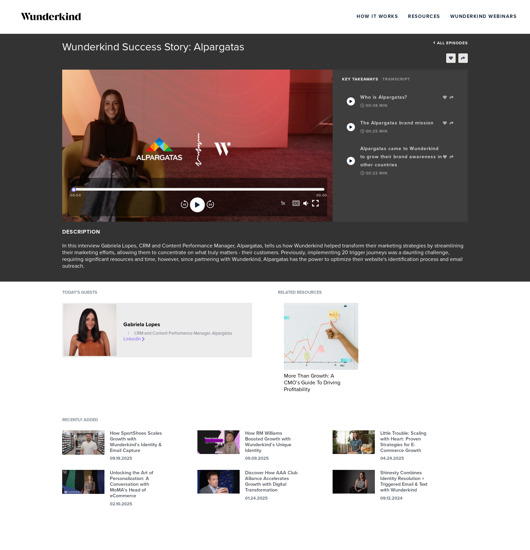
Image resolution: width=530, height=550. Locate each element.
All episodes (450, 43)
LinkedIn (134, 339)
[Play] (197, 204)
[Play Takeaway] (351, 101)
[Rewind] (184, 205)
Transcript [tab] (396, 79)
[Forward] (210, 205)
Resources (424, 16)
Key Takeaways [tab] (360, 79)
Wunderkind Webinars (483, 16)
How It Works (377, 16)
